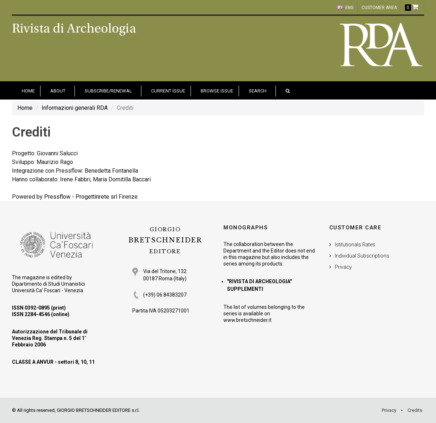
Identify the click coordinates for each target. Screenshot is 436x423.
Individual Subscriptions (362, 256)
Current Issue (168, 91)
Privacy (343, 267)
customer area (379, 7)
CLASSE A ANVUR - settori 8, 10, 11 (53, 362)
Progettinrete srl (96, 196)
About (57, 91)
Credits (414, 410)
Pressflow (57, 196)
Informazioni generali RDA (75, 107)
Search (257, 91)
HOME (28, 91)
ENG (345, 7)
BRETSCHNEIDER (165, 240)
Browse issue (217, 91)
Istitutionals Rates (355, 244)
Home (25, 107)
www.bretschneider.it (247, 320)
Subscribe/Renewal (108, 91)
